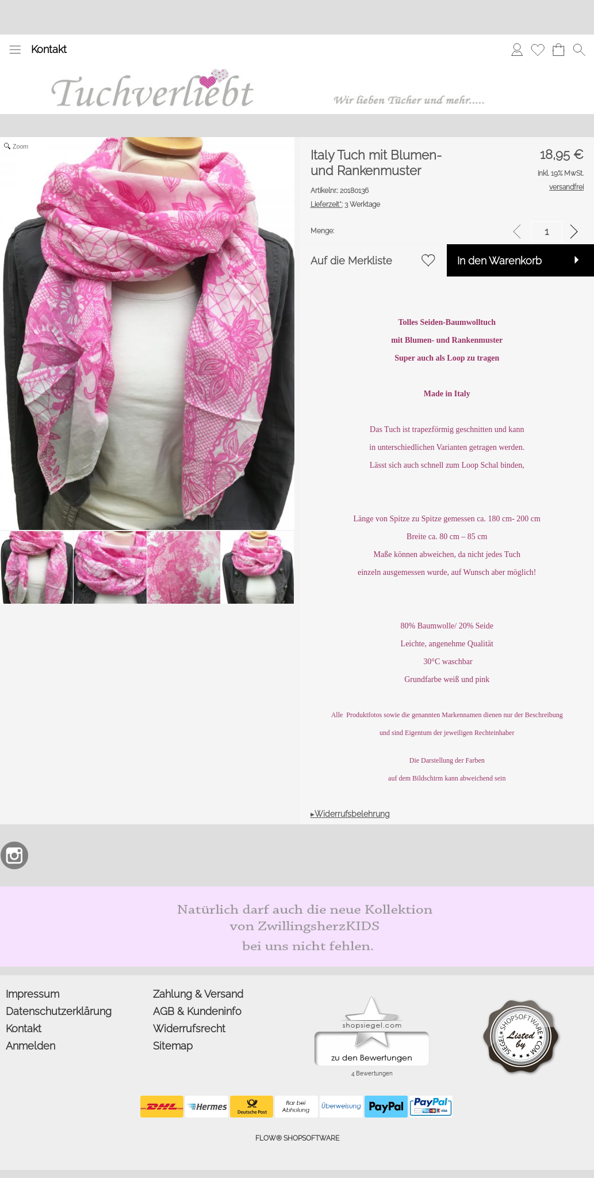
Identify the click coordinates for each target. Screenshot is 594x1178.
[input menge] (546, 231)
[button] (15, 49)
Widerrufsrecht (189, 1028)
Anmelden (30, 1046)
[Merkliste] (537, 49)
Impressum (32, 994)
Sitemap (173, 1046)
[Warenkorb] (558, 49)
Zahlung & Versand (198, 994)
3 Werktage (345, 204)
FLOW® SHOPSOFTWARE (297, 1138)
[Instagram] (14, 855)
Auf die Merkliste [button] (351, 261)
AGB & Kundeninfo (197, 1011)
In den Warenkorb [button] (499, 261)
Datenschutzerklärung (59, 1011)
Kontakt (49, 49)
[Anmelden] (516, 49)
